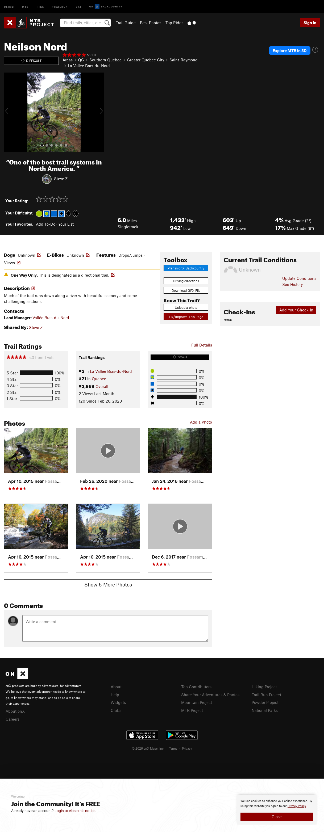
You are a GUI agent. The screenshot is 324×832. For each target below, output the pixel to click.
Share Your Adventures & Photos (210, 694)
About (116, 686)
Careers (12, 719)
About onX (15, 711)
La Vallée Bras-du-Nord (89, 65)
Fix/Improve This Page (186, 317)
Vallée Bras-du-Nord (50, 317)
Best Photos (150, 22)
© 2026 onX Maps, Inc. (148, 748)
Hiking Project (264, 686)
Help (115, 694)
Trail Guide (126, 22)
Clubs (116, 710)
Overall (101, 386)
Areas (68, 59)
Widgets (118, 702)
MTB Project (192, 710)
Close (277, 816)
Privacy (187, 748)
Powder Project (265, 702)
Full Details (201, 345)
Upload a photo (186, 307)
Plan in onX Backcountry (186, 268)
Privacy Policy (297, 806)
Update (299, 278)
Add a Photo (201, 422)
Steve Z (61, 178)
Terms (173, 748)
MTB (25, 6)
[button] (9, 112)
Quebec (99, 378)
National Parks (265, 710)
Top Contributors (196, 686)
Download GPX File (186, 290)
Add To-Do (45, 224)
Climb (9, 6)
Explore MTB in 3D (290, 50)
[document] (276, 810)
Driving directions (186, 281)
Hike (40, 6)
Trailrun (60, 6)
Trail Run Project (266, 694)
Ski (78, 6)
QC (81, 59)
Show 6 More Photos (108, 584)
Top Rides (174, 22)
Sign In (310, 22)
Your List (66, 224)
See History (292, 284)
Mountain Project (196, 702)
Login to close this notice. (75, 811)
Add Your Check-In (296, 309)
